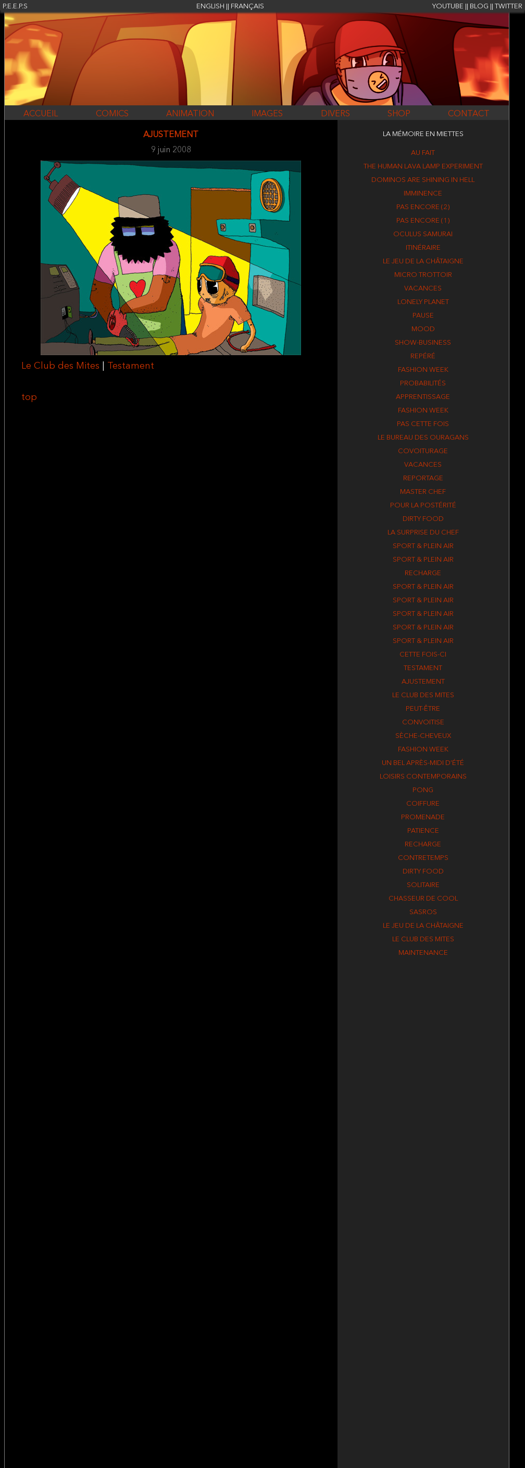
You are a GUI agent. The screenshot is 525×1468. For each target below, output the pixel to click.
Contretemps (423, 858)
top (29, 397)
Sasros (423, 912)
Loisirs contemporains (423, 776)
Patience (423, 831)
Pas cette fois (423, 424)
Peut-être (423, 709)
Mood (423, 329)
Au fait (423, 153)
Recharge (423, 573)
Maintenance (423, 953)
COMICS (112, 114)
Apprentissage (423, 397)
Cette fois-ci (422, 654)
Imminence (423, 193)
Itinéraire (423, 248)
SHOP (399, 114)
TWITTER (508, 6)
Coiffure (423, 803)
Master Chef (423, 492)
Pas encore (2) (422, 207)
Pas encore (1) (422, 220)
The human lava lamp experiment (423, 166)
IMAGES (267, 114)
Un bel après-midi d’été (423, 763)
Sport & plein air (423, 546)
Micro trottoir (423, 275)
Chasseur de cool (423, 898)
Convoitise (423, 722)
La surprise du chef (423, 532)
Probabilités (423, 383)
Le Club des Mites (60, 366)
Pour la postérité (423, 505)
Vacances (423, 288)
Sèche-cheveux (423, 736)
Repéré (422, 356)
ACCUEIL (40, 114)
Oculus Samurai (423, 234)
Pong (423, 790)
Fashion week (423, 370)
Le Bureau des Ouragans (423, 437)
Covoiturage (423, 451)
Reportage (423, 478)
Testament (130, 366)
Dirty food (423, 519)
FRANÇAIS (247, 6)
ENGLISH (210, 6)
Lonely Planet (423, 302)
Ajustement (423, 681)
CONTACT (469, 114)
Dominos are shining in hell (422, 180)
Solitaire (423, 885)
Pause (423, 315)
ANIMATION (190, 114)
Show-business (423, 342)
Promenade (423, 817)
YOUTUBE (448, 6)
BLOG (479, 6)
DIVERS (335, 114)
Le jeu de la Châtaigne (423, 261)
